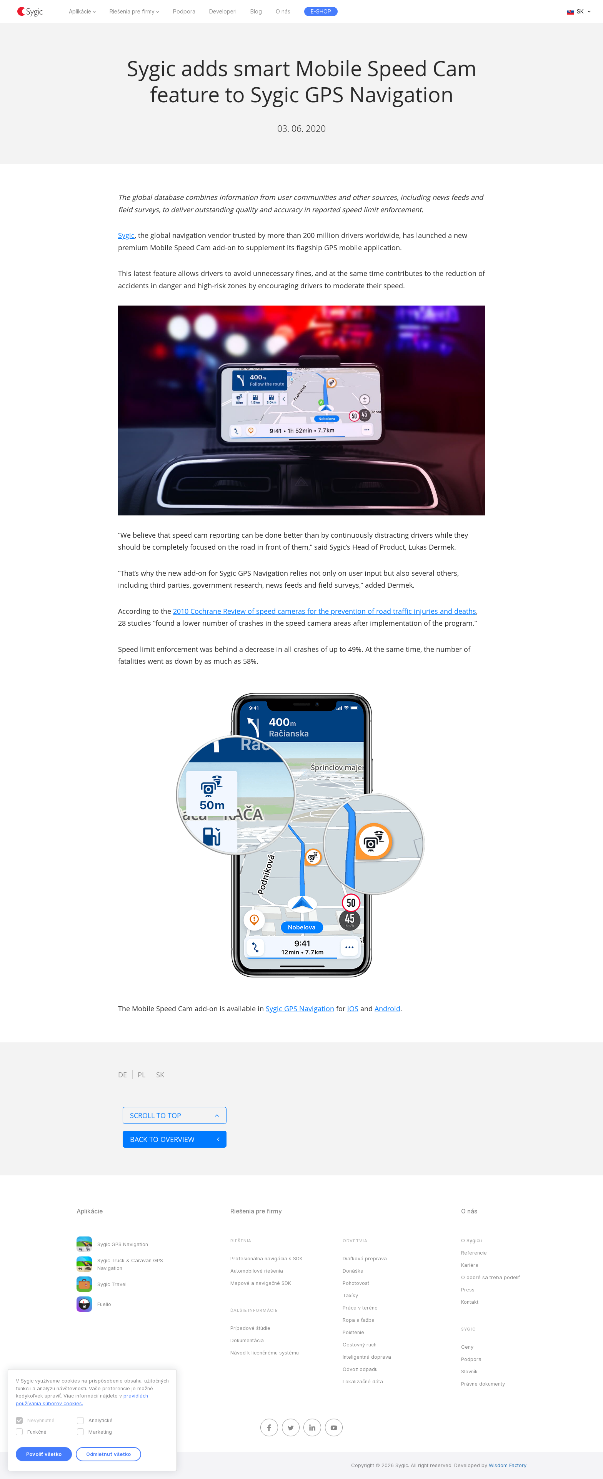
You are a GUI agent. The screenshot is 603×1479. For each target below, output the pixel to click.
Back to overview (174, 1139)
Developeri (223, 11)
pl (141, 1074)
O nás (283, 11)
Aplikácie (80, 11)
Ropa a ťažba (359, 1320)
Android (387, 1008)
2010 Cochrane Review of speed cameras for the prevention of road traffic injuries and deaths (324, 611)
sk (160, 1074)
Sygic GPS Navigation (300, 1008)
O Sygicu (471, 1240)
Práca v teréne (360, 1308)
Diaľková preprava (365, 1258)
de (122, 1074)
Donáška (353, 1271)
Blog (256, 11)
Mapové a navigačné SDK (260, 1283)
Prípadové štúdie (250, 1328)
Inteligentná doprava (367, 1357)
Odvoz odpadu (360, 1369)
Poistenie (353, 1332)
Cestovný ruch (359, 1344)
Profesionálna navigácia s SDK (266, 1258)
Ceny (467, 1347)
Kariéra (469, 1265)
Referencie (474, 1253)
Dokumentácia (247, 1340)
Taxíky (350, 1295)
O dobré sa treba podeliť (490, 1277)
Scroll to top (174, 1115)
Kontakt (469, 1302)
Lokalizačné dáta (363, 1381)
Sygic (126, 235)
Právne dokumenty (483, 1384)
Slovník (469, 1371)
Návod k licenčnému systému (264, 1352)
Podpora (184, 11)
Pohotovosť (356, 1283)
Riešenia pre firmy (132, 11)
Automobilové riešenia (256, 1271)
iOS (352, 1008)
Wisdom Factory (507, 1465)
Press (468, 1289)
